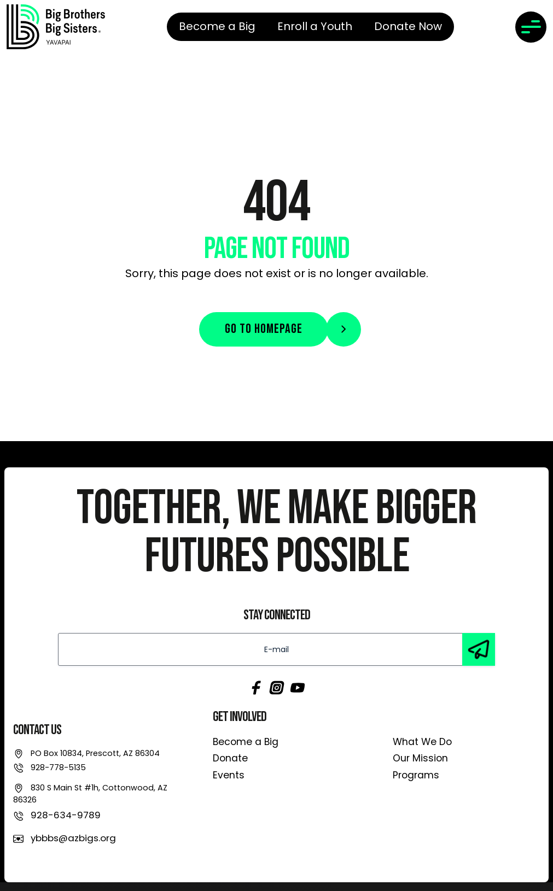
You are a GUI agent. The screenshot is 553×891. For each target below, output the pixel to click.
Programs (416, 775)
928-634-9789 (66, 815)
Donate (230, 758)
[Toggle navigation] (530, 27)
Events (229, 775)
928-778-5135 (58, 767)
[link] (56, 26)
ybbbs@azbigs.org (73, 838)
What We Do (422, 741)
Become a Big (245, 741)
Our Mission (420, 758)
